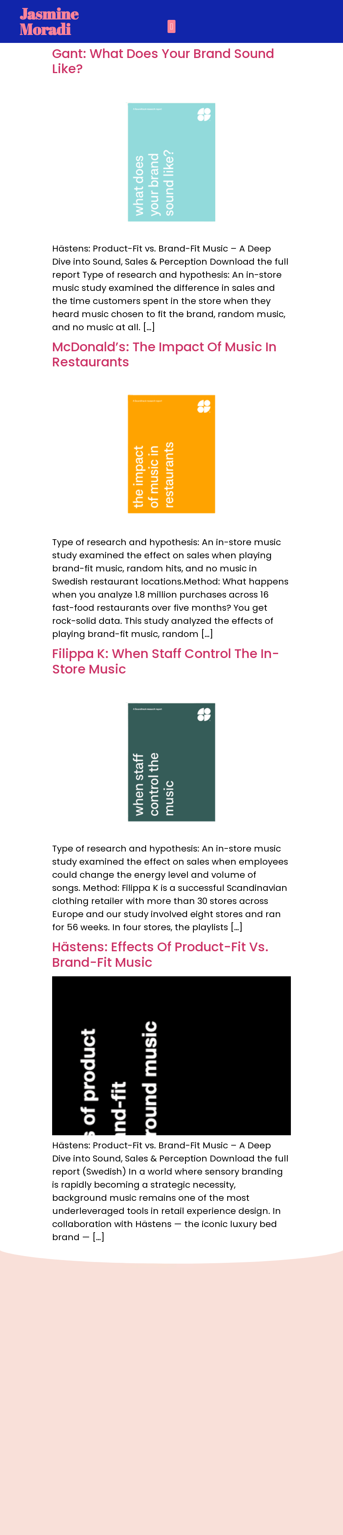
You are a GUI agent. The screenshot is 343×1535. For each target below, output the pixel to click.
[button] (171, 26)
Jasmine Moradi (48, 21)
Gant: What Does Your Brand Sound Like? (163, 61)
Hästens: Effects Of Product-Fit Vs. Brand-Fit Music (160, 954)
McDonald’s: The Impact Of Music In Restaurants (164, 354)
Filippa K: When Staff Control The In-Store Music (165, 661)
